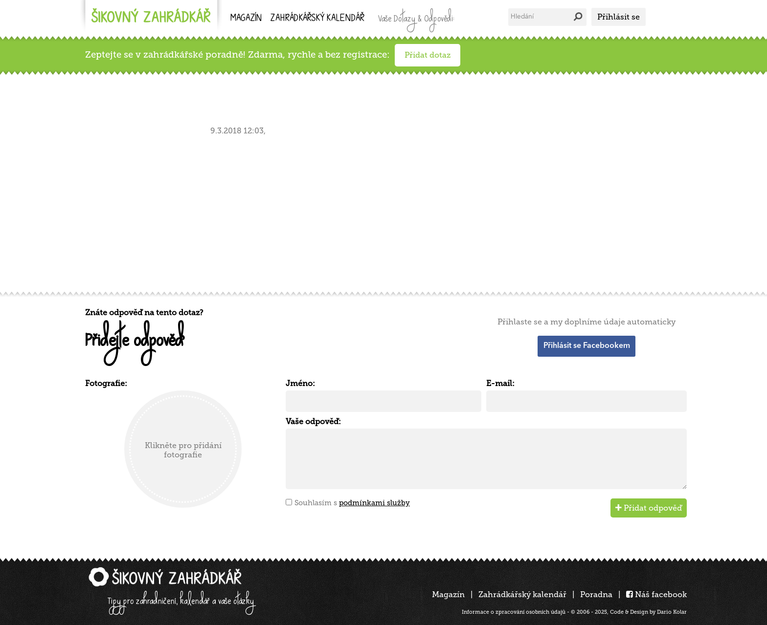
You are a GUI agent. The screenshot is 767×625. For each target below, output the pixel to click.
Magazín (246, 19)
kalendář (317, 19)
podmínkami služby (374, 502)
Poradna (596, 594)
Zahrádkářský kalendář (522, 594)
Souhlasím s (352, 502)
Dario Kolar (672, 612)
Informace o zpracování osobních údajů (513, 612)
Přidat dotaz (428, 55)
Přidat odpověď (648, 508)
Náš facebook (656, 594)
